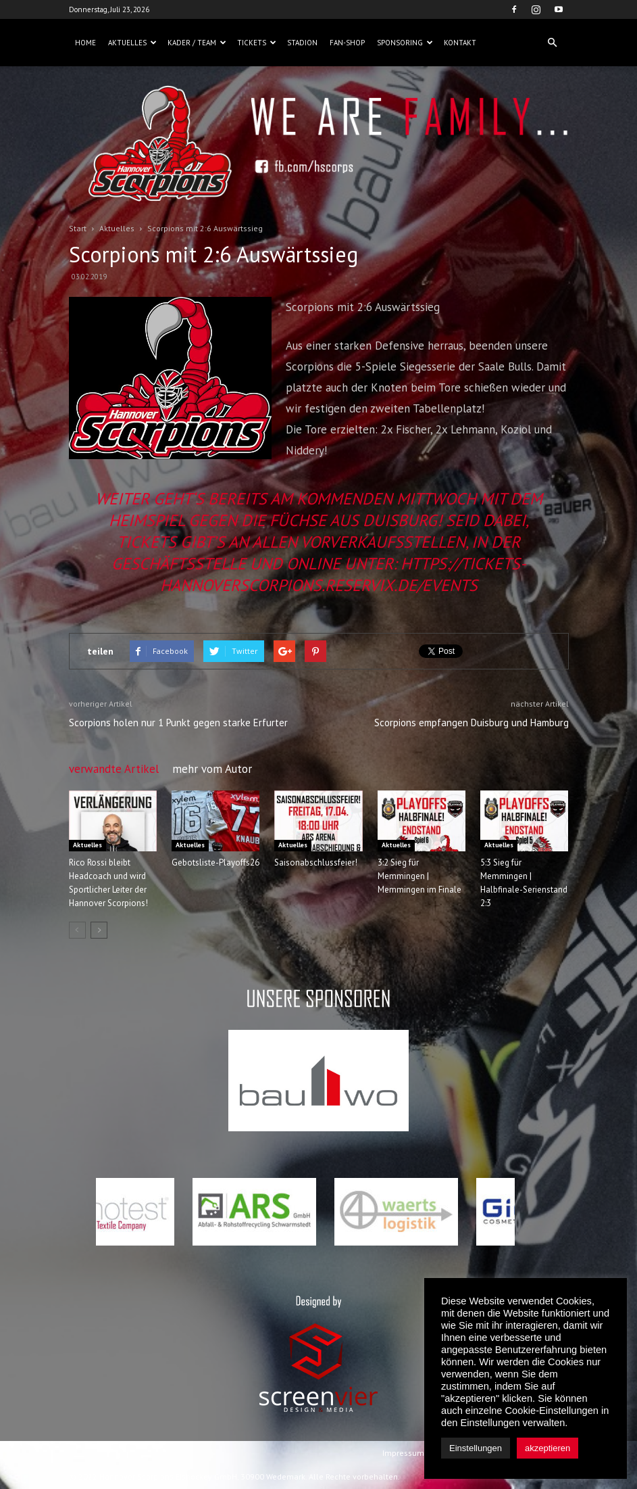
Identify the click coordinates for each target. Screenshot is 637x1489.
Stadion (302, 42)
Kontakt (460, 42)
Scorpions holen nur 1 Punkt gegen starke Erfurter (178, 722)
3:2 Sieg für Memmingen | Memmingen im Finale (419, 876)
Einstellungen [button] (475, 1448)
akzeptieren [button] (547, 1448)
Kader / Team (197, 42)
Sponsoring (405, 42)
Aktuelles (132, 42)
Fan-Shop (347, 42)
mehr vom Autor (212, 768)
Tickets (256, 42)
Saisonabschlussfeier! (315, 862)
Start (77, 228)
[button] (552, 42)
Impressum (403, 1453)
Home (85, 42)
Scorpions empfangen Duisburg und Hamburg (471, 722)
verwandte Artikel (114, 768)
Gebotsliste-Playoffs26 (215, 862)
